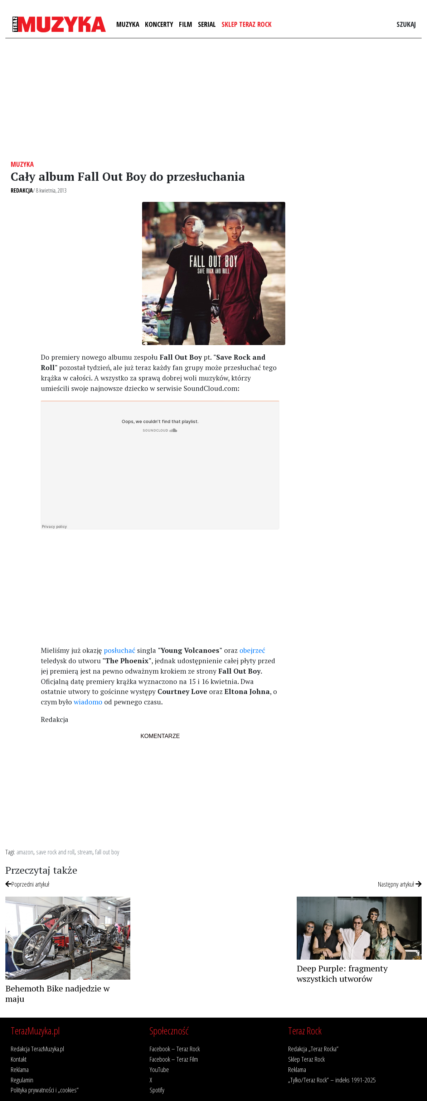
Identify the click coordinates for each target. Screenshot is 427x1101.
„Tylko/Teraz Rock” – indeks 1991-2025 (332, 1080)
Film (185, 24)
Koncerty (159, 24)
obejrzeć (252, 650)
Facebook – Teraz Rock (175, 1048)
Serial (207, 24)
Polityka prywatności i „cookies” (45, 1090)
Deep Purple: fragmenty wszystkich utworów (342, 973)
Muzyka (127, 24)
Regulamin (22, 1080)
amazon (24, 852)
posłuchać (119, 650)
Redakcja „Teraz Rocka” (313, 1048)
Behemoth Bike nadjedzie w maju (57, 993)
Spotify (157, 1090)
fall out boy (107, 852)
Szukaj (406, 24)
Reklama (20, 1069)
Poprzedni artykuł (27, 884)
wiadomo (88, 701)
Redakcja (22, 190)
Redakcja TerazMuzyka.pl (37, 1048)
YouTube (159, 1069)
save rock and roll (55, 852)
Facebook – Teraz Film (174, 1059)
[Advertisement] (213, 99)
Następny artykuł (400, 884)
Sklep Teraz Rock (247, 24)
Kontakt (18, 1059)
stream (84, 852)
